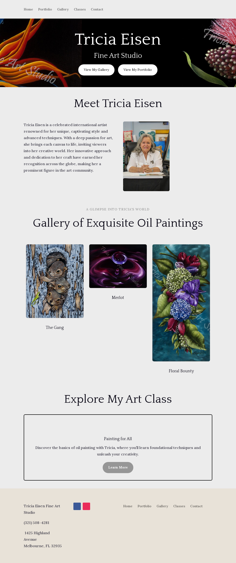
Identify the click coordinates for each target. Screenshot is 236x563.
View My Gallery (96, 70)
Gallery (63, 9)
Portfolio (45, 9)
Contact (97, 9)
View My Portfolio (138, 70)
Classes (80, 9)
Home (28, 9)
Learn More (118, 467)
